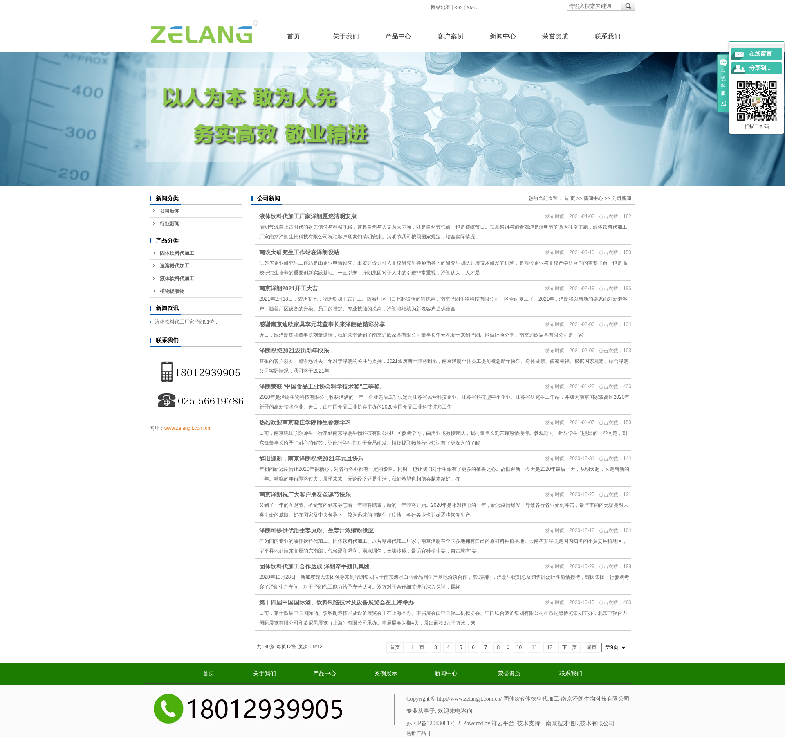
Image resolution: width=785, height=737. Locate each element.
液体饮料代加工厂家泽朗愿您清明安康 (308, 216)
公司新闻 (169, 211)
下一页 (569, 647)
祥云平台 (502, 723)
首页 (293, 36)
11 (534, 647)
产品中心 (398, 36)
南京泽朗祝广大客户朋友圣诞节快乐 (305, 494)
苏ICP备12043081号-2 (433, 723)
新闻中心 (503, 36)
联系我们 (607, 36)
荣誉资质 (555, 36)
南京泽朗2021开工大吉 (288, 288)
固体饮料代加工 (177, 253)
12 (549, 647)
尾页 (592, 647)
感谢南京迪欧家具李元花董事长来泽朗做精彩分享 (322, 324)
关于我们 (346, 36)
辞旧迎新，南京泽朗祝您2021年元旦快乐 (311, 458)
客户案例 (450, 36)
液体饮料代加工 (177, 278)
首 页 (569, 198)
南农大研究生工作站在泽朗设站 (299, 252)
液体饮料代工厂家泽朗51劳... (186, 322)
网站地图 (441, 7)
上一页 (417, 647)
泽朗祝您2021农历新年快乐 (294, 350)
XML (471, 7)
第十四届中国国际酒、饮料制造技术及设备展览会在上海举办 (336, 602)
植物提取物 (172, 291)
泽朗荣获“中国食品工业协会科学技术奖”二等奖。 (322, 386)
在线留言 (760, 54)
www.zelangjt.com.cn (187, 428)
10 (519, 647)
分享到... (760, 68)
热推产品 (416, 733)
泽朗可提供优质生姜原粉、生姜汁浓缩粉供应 (316, 530)
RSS (458, 7)
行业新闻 (169, 224)
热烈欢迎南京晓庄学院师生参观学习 (305, 422)
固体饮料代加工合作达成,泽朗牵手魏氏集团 (314, 566)
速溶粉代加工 (174, 266)
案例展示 (386, 673)
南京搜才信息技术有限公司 (580, 723)
